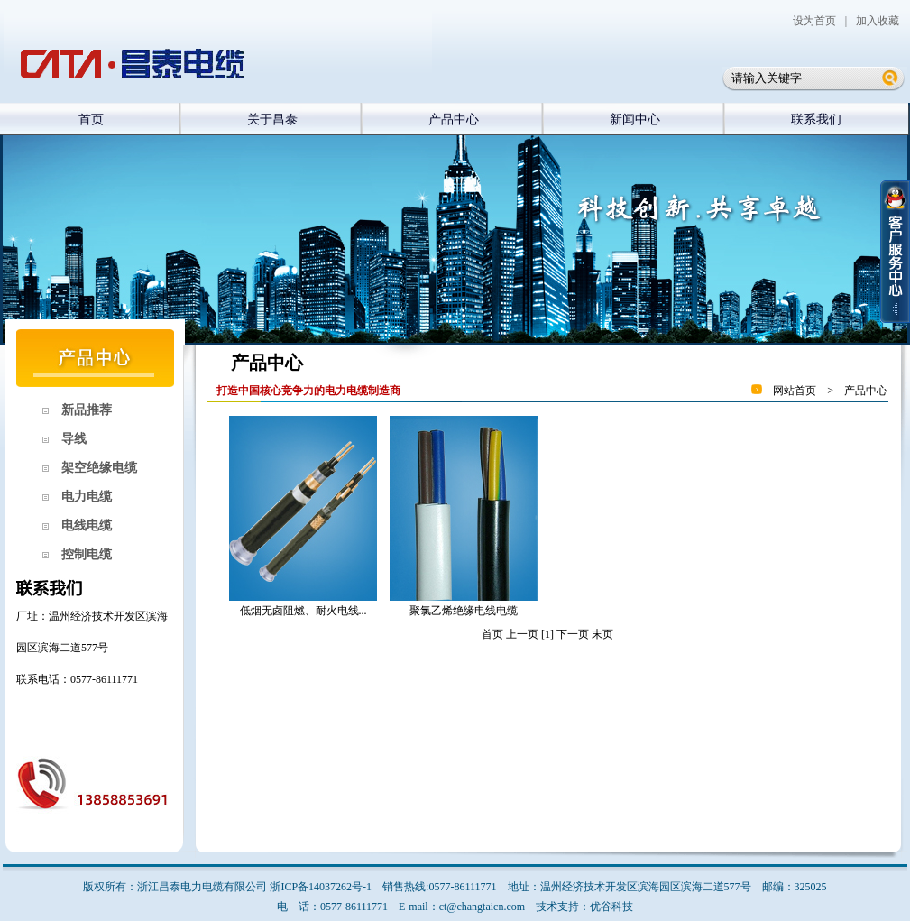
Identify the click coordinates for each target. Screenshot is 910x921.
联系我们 (816, 119)
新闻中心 (635, 119)
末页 (602, 634)
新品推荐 (80, 410)
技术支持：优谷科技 (584, 906)
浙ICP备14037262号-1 (321, 886)
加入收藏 (877, 20)
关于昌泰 (272, 119)
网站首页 (794, 390)
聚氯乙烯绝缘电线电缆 (463, 610)
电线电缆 (80, 525)
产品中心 (453, 119)
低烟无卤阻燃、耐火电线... (303, 610)
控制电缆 (80, 554)
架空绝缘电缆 (93, 467)
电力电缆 (80, 496)
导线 (68, 439)
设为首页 (814, 20)
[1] (547, 634)
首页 (91, 119)
